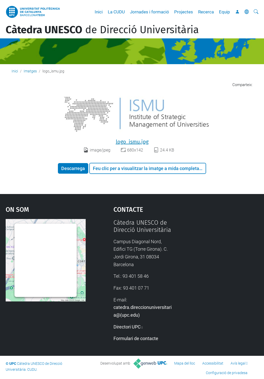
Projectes (183, 11)
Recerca (206, 11)
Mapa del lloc (184, 363)
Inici (99, 11)
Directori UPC (127, 327)
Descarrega (73, 168)
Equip (224, 11)
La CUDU (116, 11)
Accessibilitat (212, 363)
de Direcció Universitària (102, 30)
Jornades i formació (149, 11)
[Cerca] (256, 12)
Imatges (30, 71)
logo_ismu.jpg (132, 142)
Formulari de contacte (135, 338)
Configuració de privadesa (227, 373)
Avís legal (238, 363)
